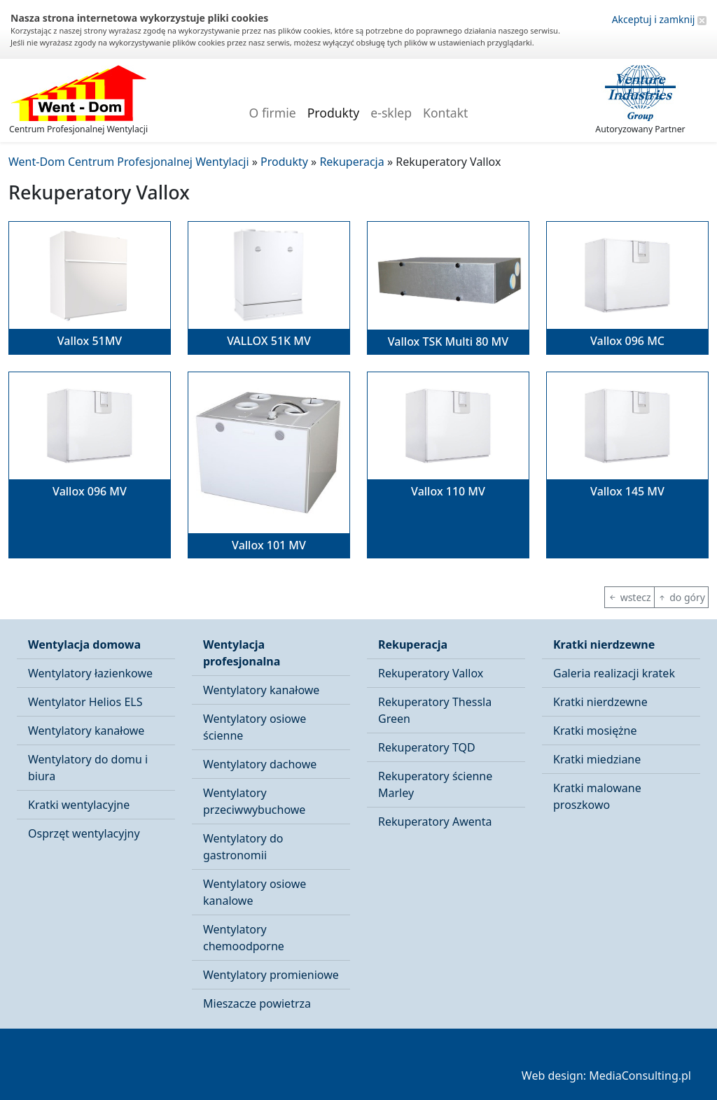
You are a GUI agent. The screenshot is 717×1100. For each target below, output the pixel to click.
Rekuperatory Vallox (430, 673)
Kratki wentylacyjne (79, 804)
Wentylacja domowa (84, 644)
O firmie (272, 112)
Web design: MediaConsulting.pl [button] (606, 1075)
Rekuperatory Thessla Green (435, 710)
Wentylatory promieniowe (271, 974)
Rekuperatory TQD (426, 747)
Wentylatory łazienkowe (90, 673)
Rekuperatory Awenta (435, 821)
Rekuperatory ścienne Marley (435, 784)
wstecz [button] (629, 597)
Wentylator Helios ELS (85, 702)
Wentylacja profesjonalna (241, 653)
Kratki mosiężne (595, 730)
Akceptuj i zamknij (659, 19)
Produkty (333, 112)
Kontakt (445, 112)
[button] (89, 288)
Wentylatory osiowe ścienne (254, 727)
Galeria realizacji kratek (614, 673)
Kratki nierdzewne (604, 644)
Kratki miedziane (597, 759)
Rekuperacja (412, 644)
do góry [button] (681, 597)
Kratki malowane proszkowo (597, 796)
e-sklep (391, 112)
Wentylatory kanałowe (86, 730)
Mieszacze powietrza (257, 1003)
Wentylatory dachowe (259, 764)
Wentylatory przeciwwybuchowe (254, 801)
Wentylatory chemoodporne (243, 938)
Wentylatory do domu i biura (88, 768)
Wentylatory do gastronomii (243, 847)
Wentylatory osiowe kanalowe (254, 892)
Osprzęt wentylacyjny (84, 833)
